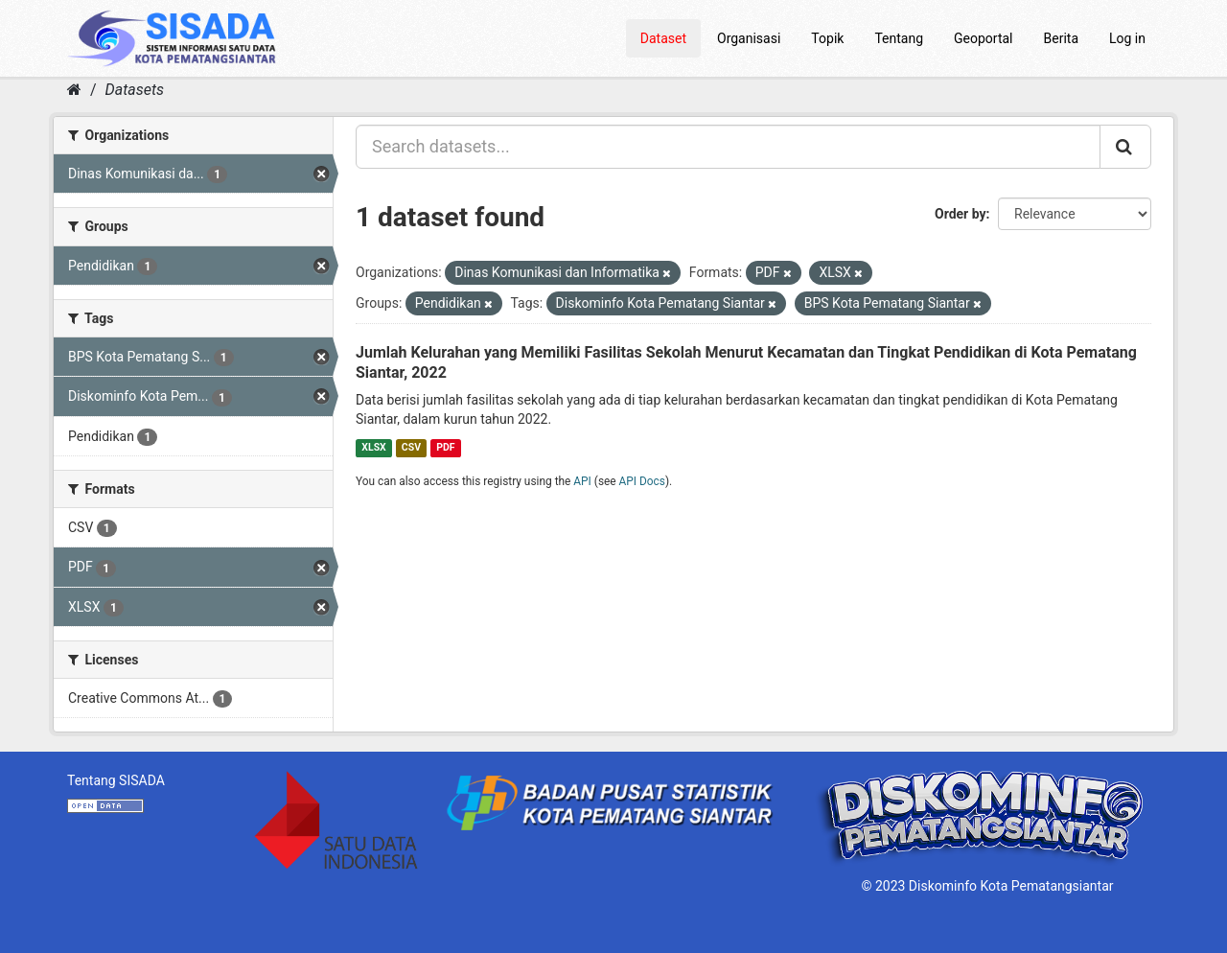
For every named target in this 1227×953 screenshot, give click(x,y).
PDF (445, 447)
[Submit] (1125, 147)
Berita (1061, 38)
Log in (1127, 38)
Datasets (134, 90)
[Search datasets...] (728, 147)
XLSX (373, 447)
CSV (411, 447)
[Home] (74, 90)
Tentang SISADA (116, 780)
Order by (960, 213)
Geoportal (983, 38)
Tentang (898, 38)
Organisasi (748, 38)
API (582, 481)
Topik (827, 38)
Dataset (663, 38)
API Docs (642, 481)
